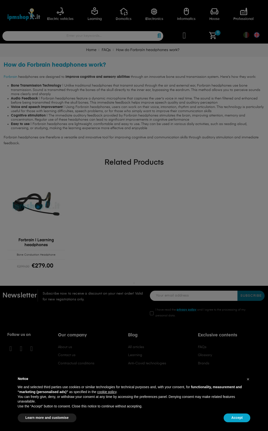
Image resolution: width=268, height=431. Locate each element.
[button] (248, 379)
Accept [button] (237, 418)
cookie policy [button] (106, 392)
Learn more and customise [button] (47, 418)
